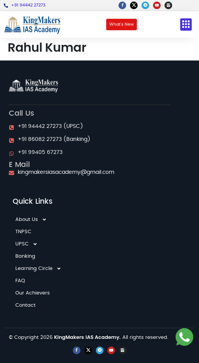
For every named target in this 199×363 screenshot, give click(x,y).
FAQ (20, 280)
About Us (31, 220)
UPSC (26, 244)
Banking (25, 256)
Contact (25, 305)
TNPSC (23, 231)
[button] (186, 24)
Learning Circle (38, 269)
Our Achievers (32, 293)
